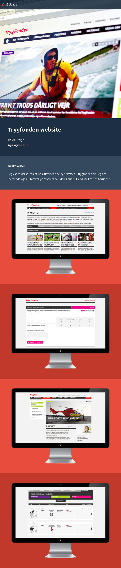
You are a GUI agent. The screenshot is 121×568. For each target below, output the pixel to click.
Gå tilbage (11, 4)
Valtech (24, 145)
